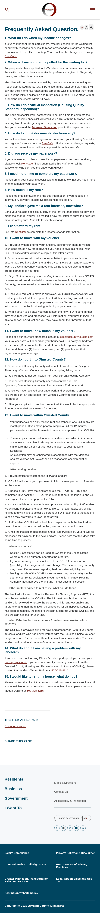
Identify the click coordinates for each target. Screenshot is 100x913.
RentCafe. (11, 57)
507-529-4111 (59, 672)
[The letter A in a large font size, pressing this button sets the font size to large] (91, 29)
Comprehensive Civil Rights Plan (26, 864)
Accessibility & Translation (70, 800)
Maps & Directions (65, 782)
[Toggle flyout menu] (92, 10)
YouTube (76, 828)
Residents (14, 779)
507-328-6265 (35, 692)
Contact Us (61, 791)
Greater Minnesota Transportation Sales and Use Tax (26, 880)
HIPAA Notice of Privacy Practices (71, 866)
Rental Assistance (15, 727)
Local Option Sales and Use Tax (74, 880)
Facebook (57, 828)
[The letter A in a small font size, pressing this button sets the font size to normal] (82, 29)
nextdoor (83, 828)
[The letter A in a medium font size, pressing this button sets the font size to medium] (86, 29)
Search (84, 818)
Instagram (63, 828)
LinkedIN (70, 828)
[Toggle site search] (8, 10)
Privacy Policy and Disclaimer (75, 852)
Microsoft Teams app (44, 128)
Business (13, 789)
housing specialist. (16, 663)
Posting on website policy (21, 892)
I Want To (13, 808)
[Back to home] (50, 10)
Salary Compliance (17, 852)
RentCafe (47, 144)
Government (16, 798)
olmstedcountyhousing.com (76, 338)
